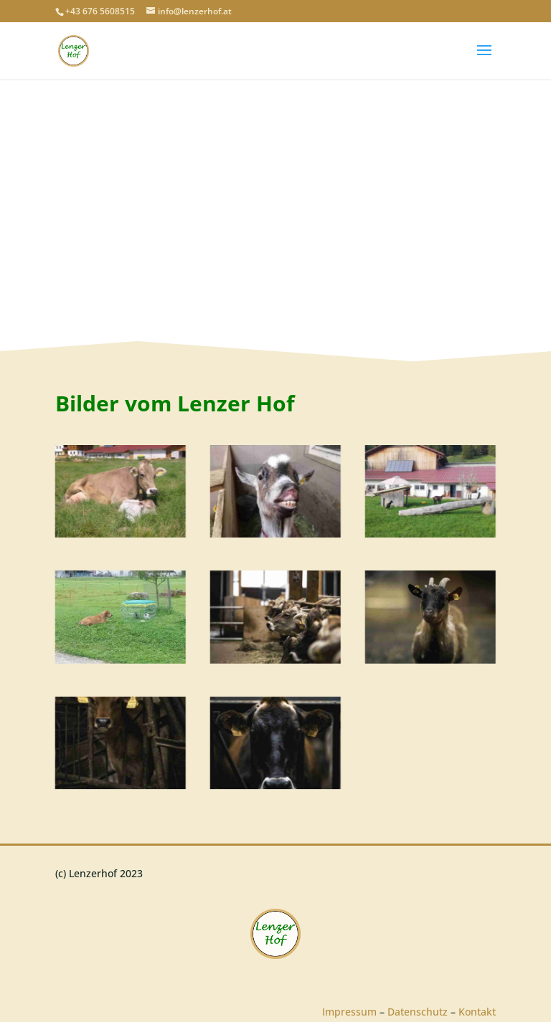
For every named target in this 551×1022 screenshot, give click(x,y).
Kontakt (477, 1011)
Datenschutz (417, 1011)
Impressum (349, 1011)
